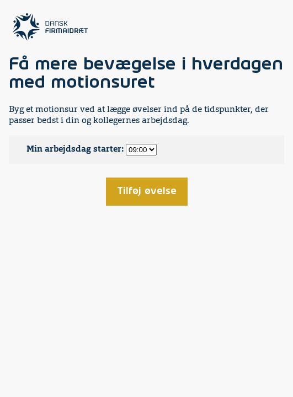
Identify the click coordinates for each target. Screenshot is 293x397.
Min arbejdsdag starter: (75, 149)
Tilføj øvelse (147, 191)
